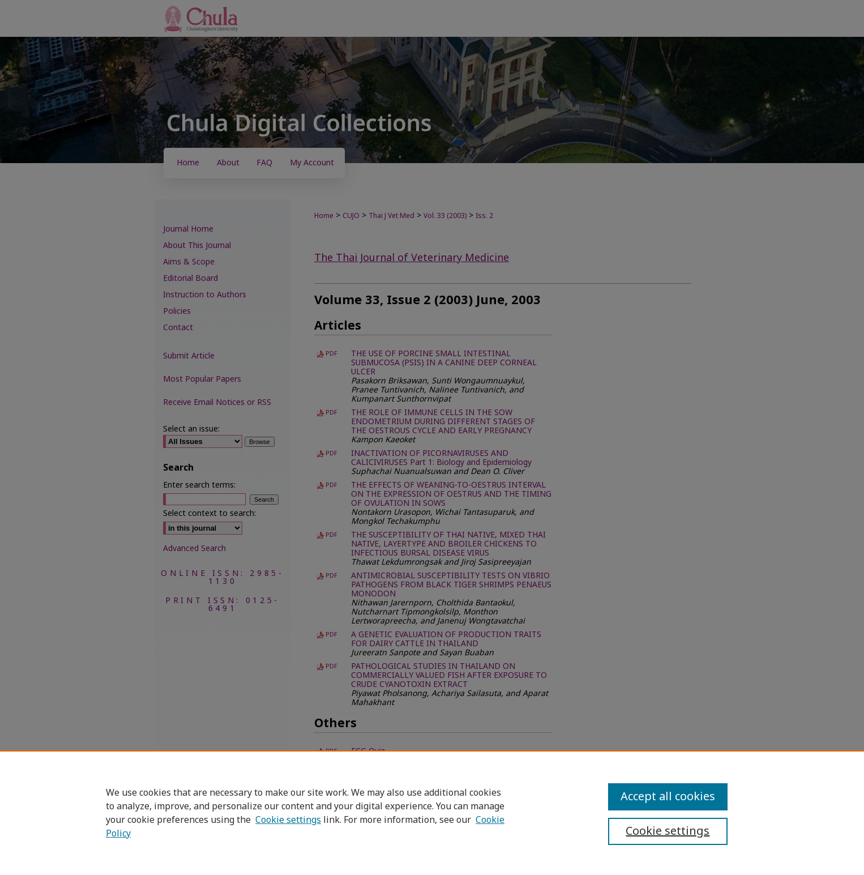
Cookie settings (288, 820)
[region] (432, 812)
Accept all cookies (668, 796)
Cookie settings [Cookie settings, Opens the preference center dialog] (667, 831)
